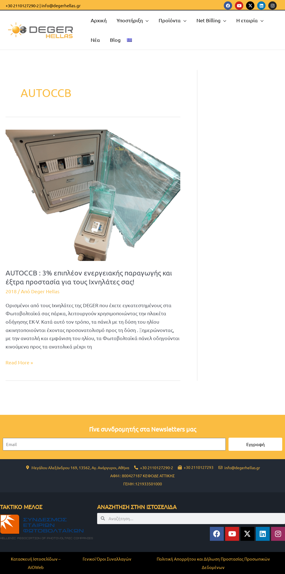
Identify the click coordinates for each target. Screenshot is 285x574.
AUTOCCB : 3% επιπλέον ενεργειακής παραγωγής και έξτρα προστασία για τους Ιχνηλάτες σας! (91, 277)
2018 (11, 291)
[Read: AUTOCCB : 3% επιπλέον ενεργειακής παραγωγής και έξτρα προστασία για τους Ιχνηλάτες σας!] (93, 194)
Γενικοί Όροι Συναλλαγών (107, 558)
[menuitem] (129, 40)
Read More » (20, 361)
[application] (146, 20)
